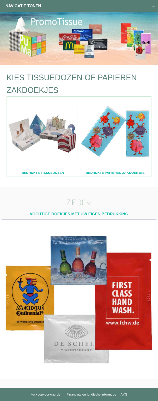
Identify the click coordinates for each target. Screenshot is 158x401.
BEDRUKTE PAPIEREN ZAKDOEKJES (115, 172)
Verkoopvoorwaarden (46, 394)
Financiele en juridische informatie (91, 394)
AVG (123, 394)
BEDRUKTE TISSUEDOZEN (43, 172)
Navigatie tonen (23, 6)
